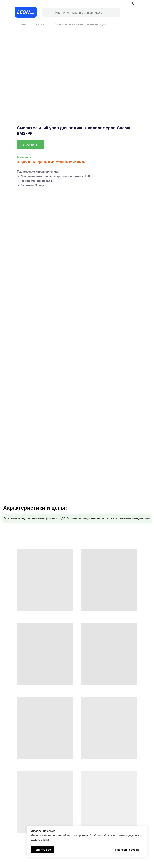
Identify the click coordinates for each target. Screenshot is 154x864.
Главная (22, 24)
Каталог (41, 24)
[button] (30, 144)
